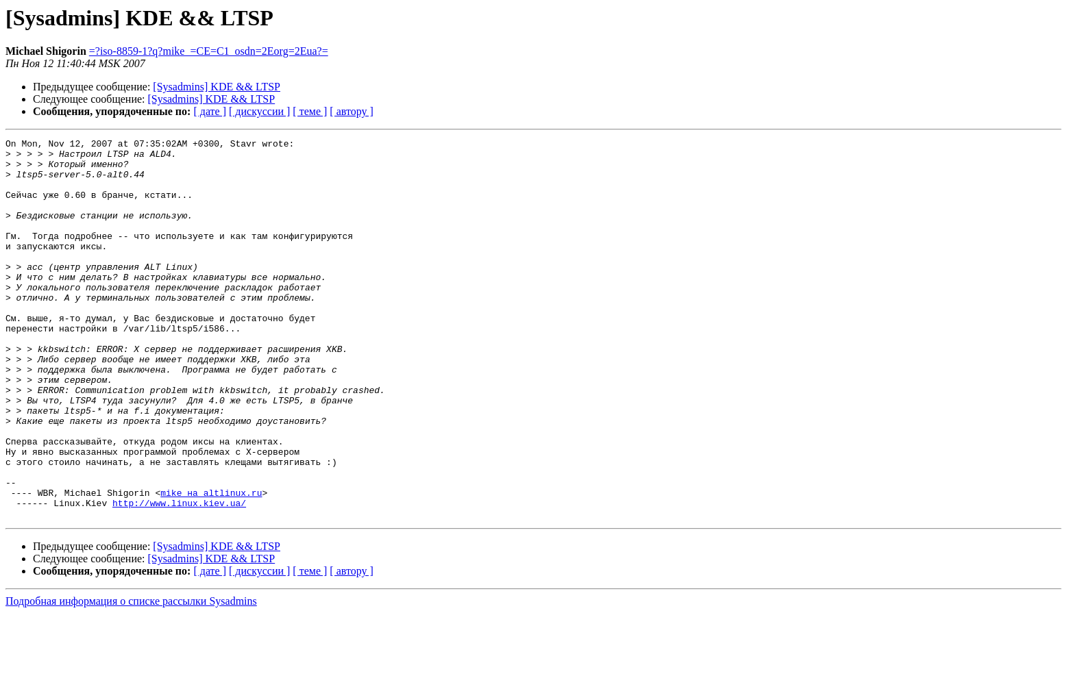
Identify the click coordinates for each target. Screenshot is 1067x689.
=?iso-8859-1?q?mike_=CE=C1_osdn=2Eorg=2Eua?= (208, 51)
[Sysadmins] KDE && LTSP (216, 86)
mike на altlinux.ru (211, 564)
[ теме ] (310, 111)
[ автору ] (351, 111)
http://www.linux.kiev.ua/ (179, 577)
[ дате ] (209, 111)
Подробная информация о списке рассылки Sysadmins (131, 677)
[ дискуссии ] (259, 111)
